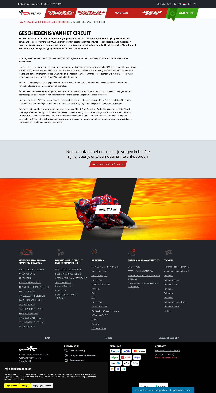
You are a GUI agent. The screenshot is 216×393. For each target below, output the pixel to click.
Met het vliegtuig (99, 275)
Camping (95, 324)
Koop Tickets (108, 209)
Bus (93, 297)
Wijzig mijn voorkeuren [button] (42, 386)
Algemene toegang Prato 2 (176, 266)
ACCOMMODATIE (99, 315)
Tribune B (168, 293)
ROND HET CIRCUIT (100, 284)
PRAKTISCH (121, 12)
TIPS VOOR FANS (27, 291)
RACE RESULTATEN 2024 (30, 317)
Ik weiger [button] (25, 386)
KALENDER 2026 (27, 273)
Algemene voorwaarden (30, 357)
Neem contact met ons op (108, 164)
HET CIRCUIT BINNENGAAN (68, 269)
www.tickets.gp (169, 337)
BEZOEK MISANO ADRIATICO (152, 13)
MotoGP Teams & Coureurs (31, 269)
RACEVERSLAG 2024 (28, 313)
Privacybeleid (25, 361)
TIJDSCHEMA (25, 278)
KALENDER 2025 (27, 326)
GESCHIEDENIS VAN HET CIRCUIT (71, 278)
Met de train (97, 302)
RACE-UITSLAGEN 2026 (30, 300)
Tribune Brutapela (172, 280)
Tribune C (168, 297)
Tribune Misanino (171, 306)
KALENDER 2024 (27, 304)
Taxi (93, 293)
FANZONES (60, 290)
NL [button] (186, 4)
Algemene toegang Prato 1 (176, 271)
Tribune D (168, 275)
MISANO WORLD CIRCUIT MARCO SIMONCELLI (91, 13)
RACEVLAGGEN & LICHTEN (32, 295)
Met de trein (97, 280)
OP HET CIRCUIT (99, 306)
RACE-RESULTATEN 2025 (31, 309)
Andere (167, 310)
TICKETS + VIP (181, 13)
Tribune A (168, 288)
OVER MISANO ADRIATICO (140, 271)
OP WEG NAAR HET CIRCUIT (104, 266)
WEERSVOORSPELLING (30, 282)
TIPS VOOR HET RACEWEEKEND (34, 287)
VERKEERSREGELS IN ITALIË (105, 310)
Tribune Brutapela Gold (175, 302)
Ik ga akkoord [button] (12, 386)
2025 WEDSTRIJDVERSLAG (31, 322)
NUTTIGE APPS (98, 328)
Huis (21, 22)
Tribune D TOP (171, 284)
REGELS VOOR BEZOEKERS (68, 273)
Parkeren (95, 288)
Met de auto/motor (100, 271)
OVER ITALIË (134, 266)
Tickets (108, 337)
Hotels (94, 319)
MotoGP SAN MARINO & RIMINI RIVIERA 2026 (61, 13)
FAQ (47, 337)
